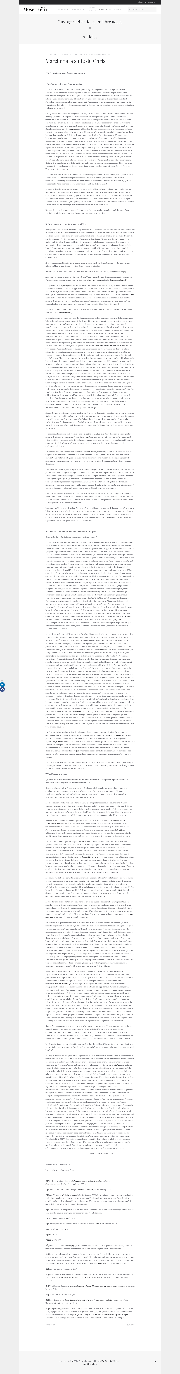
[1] (128, 153)
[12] (62, 726)
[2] (124, 271)
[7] (126, 389)
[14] (120, 890)
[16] (126, 1126)
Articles (106, 54)
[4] (118, 304)
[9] (53, 457)
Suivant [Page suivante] (130, 1325)
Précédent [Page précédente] (50, 1325)
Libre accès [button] (105, 9)
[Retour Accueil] (35, 9)
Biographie (63, 9)
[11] (91, 711)
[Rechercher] (142, 9)
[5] (71, 312)
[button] (154, 1361)
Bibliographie (79, 9)
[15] (51, 944)
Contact (118, 9)
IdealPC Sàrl (103, 1361)
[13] (78, 750)
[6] (71, 373)
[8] (95, 407)
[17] (127, 1148)
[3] (126, 280)
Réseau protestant (147, 2)
